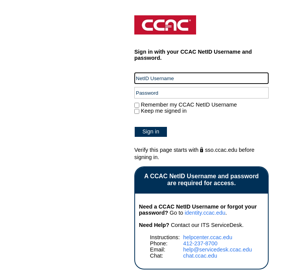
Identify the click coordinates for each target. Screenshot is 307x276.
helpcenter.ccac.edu (207, 237)
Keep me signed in (164, 111)
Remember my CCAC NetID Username (188, 105)
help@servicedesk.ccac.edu (217, 249)
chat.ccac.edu (200, 256)
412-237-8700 (200, 243)
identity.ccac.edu (205, 213)
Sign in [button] (150, 131)
